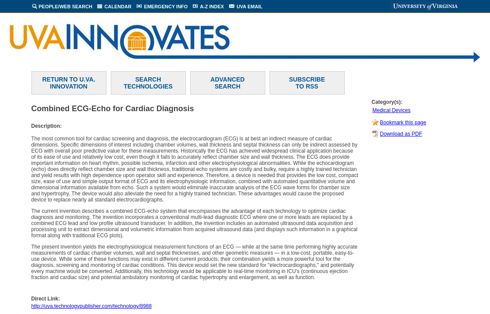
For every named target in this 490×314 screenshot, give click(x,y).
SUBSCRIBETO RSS (307, 83)
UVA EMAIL (249, 6)
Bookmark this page (403, 122)
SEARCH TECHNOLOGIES (147, 83)
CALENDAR (117, 6)
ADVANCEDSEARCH (227, 83)
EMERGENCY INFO (166, 6)
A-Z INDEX (212, 6)
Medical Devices (392, 110)
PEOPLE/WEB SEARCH (66, 6)
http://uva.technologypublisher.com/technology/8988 (91, 306)
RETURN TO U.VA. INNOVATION (69, 83)
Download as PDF (401, 134)
